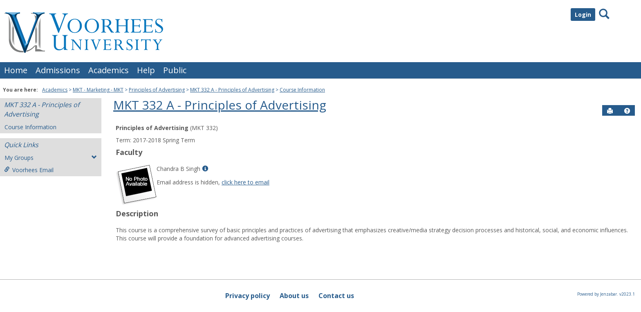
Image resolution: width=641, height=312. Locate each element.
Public (174, 70)
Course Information (302, 89)
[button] (627, 110)
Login (583, 14)
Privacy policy (247, 295)
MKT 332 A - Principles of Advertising (232, 89)
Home (15, 70)
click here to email (245, 182)
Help (146, 70)
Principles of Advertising (157, 89)
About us (294, 295)
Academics (108, 70)
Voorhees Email (29, 170)
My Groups (50, 158)
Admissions (58, 70)
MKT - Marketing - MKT (98, 89)
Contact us (336, 295)
